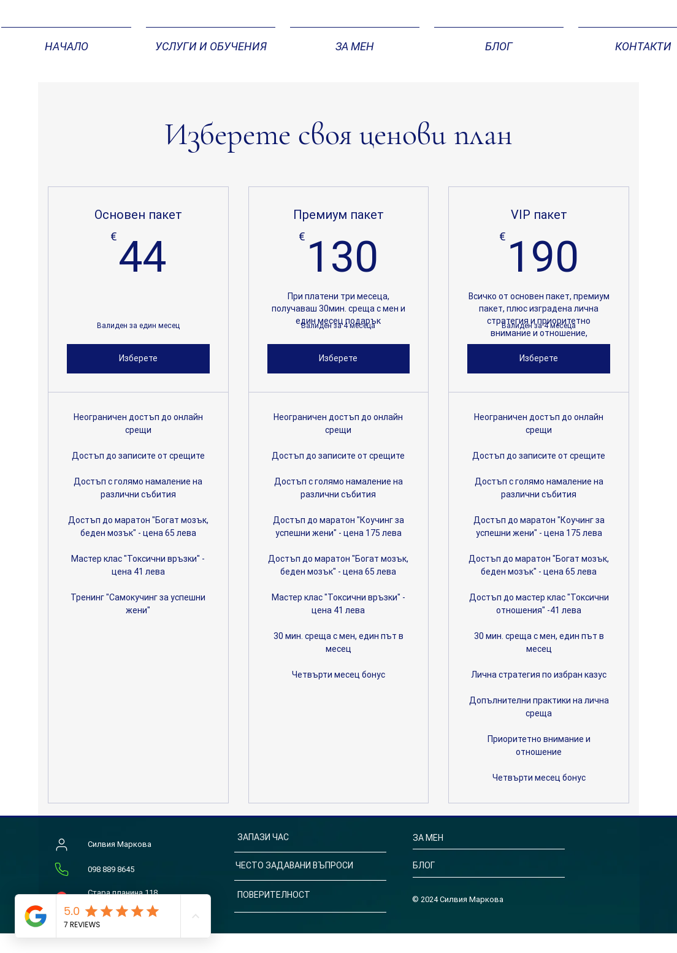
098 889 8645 (111, 869)
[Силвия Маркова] (61, 845)
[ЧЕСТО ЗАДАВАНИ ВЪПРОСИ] (305, 866)
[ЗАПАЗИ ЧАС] (295, 838)
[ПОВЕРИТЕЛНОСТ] (303, 895)
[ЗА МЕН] (459, 838)
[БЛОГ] (466, 866)
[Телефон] (61, 869)
